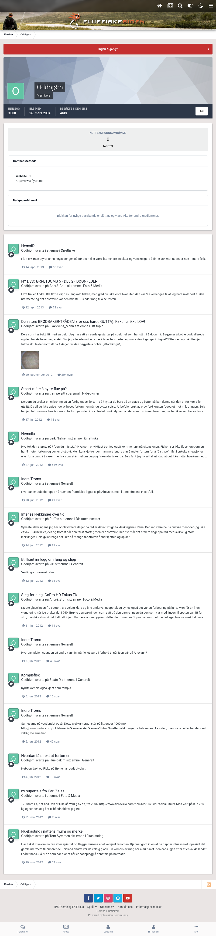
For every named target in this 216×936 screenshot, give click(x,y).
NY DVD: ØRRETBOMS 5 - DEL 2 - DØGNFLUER (59, 281)
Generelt (67, 483)
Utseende (107, 907)
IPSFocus (78, 907)
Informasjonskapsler (149, 907)
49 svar (55, 500)
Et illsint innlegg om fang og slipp (48, 559)
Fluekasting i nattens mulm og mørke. (52, 831)
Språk (92, 907)
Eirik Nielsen (59, 438)
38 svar (55, 580)
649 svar (55, 464)
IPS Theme (61, 907)
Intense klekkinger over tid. (43, 514)
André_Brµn (58, 286)
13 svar (54, 419)
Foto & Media (92, 286)
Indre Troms (31, 479)
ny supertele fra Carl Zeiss (42, 791)
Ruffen (54, 519)
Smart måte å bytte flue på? (44, 389)
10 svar (53, 696)
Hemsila (28, 434)
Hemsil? (28, 246)
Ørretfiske (68, 250)
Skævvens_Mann (62, 326)
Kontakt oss (125, 907)
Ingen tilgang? (108, 49)
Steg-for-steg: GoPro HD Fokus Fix (49, 595)
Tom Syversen (59, 836)
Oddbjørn (27, 250)
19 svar (53, 777)
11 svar (55, 545)
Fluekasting (95, 836)
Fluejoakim (57, 760)
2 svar (54, 817)
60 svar (55, 267)
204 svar (65, 374)
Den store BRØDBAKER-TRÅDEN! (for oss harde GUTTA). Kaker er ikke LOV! (83, 321)
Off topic (97, 326)
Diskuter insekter (88, 519)
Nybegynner (90, 393)
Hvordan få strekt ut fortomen (45, 756)
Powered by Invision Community (108, 915)
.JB (52, 564)
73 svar (55, 307)
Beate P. (55, 680)
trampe (55, 393)
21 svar (55, 862)
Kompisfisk (30, 675)
